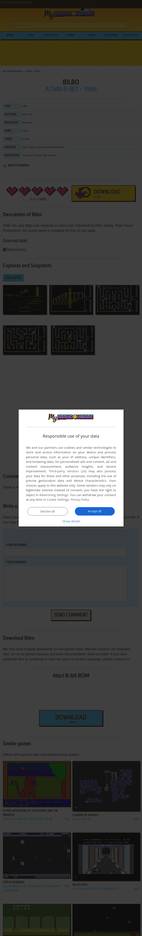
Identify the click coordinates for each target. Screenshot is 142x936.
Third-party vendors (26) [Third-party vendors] (67, 471)
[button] (71, 521)
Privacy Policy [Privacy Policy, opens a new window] (80, 499)
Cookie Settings (58, 499)
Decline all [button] (48, 511)
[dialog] (71, 467)
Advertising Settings (53, 495)
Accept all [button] (94, 511)
